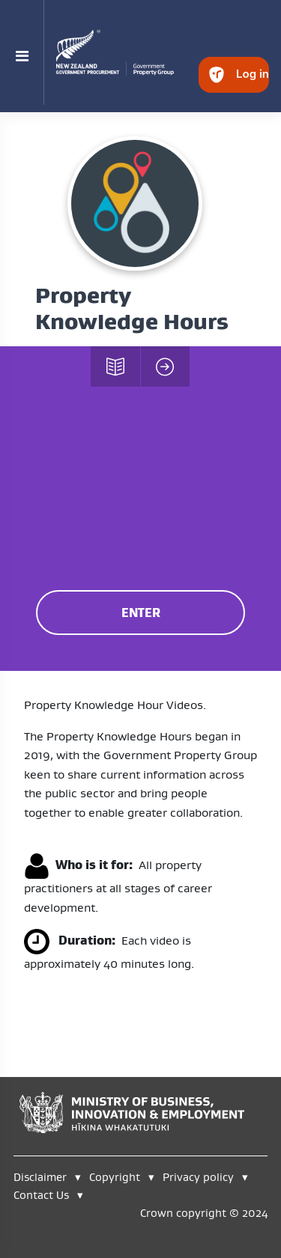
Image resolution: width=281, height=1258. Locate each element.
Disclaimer (40, 1177)
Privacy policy (198, 1177)
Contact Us (41, 1195)
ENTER (140, 612)
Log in (252, 74)
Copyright (116, 1177)
